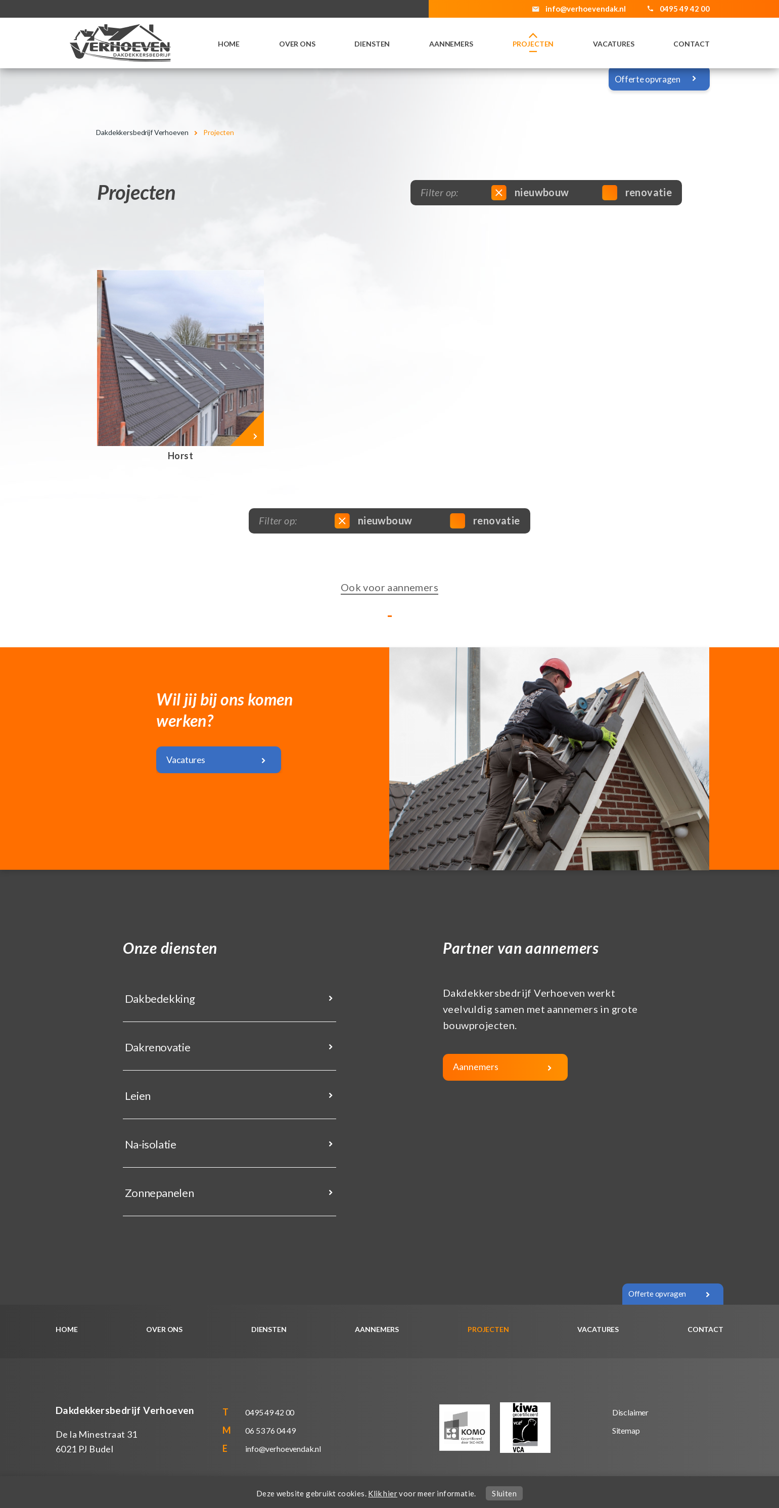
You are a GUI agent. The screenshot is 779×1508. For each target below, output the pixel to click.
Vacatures (613, 43)
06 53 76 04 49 (270, 1430)
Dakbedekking (159, 998)
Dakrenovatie (156, 1047)
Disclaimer (630, 1412)
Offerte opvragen (647, 79)
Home (229, 43)
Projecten (533, 43)
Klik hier (382, 1493)
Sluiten (504, 1493)
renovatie (638, 192)
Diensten (372, 43)
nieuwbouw (531, 192)
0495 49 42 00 (269, 1412)
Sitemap (626, 1430)
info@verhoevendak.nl (585, 8)
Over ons (297, 43)
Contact (691, 43)
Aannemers (451, 43)
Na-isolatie (149, 1144)
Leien (137, 1095)
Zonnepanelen (158, 1193)
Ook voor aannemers (389, 587)
